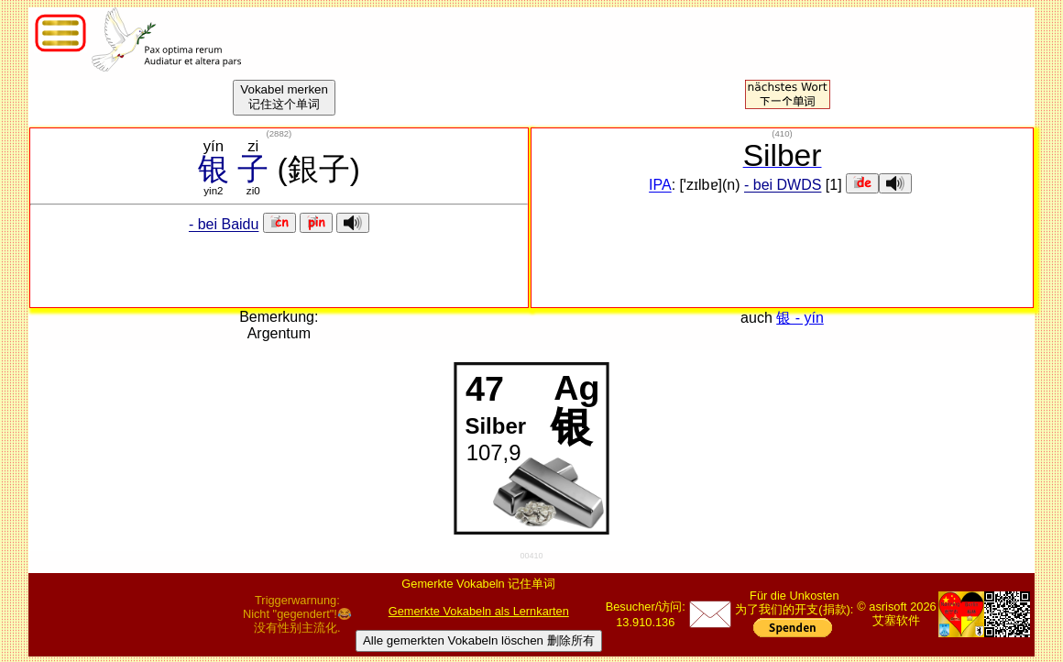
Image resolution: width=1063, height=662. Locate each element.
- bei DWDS (782, 185)
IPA (660, 185)
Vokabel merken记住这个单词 (284, 97)
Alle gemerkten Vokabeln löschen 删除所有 (479, 640)
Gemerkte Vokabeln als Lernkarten (479, 611)
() (279, 133)
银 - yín (800, 317)
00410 (531, 555)
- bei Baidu (224, 225)
